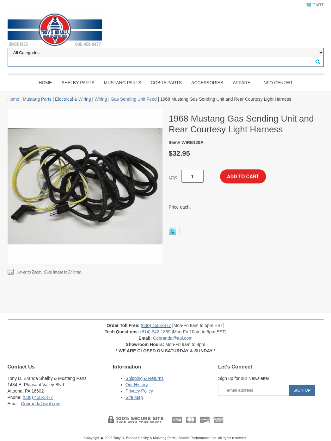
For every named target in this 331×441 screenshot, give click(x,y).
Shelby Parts (77, 82)
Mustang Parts (122, 82)
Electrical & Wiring (73, 99)
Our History (137, 384)
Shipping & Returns (145, 378)
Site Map (134, 397)
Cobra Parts (166, 82)
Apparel (243, 82)
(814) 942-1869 (155, 331)
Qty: (173, 177)
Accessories (207, 82)
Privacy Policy (139, 391)
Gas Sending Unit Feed (134, 99)
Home (45, 82)
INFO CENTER (277, 82)
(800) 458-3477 (156, 325)
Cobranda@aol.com (173, 338)
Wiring (101, 99)
